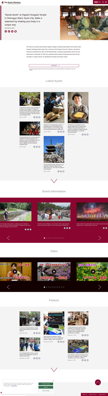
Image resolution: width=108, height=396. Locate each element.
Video (54, 251)
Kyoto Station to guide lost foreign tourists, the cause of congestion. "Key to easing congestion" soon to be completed (78, 356)
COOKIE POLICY (102, 394)
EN (96, 2)
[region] (28, 387)
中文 (99, 2)
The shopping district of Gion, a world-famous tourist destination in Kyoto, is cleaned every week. (29, 354)
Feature (54, 300)
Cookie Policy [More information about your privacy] (14, 385)
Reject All (46, 387)
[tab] (44, 238)
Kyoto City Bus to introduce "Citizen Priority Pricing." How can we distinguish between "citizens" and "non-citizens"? (53, 338)
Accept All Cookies (46, 383)
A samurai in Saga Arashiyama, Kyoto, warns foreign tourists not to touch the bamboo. (29, 329)
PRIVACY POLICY (93, 394)
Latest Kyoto (54, 81)
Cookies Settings (46, 390)
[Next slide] (99, 238)
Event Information (54, 191)
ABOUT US (85, 394)
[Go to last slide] (8, 238)
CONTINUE (54, 65)
